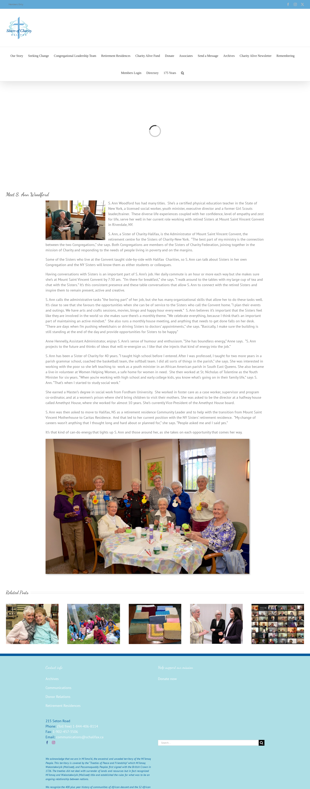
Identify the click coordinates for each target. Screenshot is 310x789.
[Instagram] (53, 742)
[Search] (261, 743)
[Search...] (208, 743)
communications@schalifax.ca (79, 737)
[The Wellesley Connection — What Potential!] (155, 606)
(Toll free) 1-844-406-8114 (77, 726)
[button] (182, 72)
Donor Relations (58, 696)
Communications (58, 687)
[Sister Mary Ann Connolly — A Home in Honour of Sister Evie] (32, 606)
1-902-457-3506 (65, 731)
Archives (52, 678)
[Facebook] (47, 742)
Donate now (167, 678)
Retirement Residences (63, 705)
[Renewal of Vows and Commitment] (278, 606)
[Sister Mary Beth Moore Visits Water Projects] (93, 606)
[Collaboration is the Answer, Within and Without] (216, 606)
